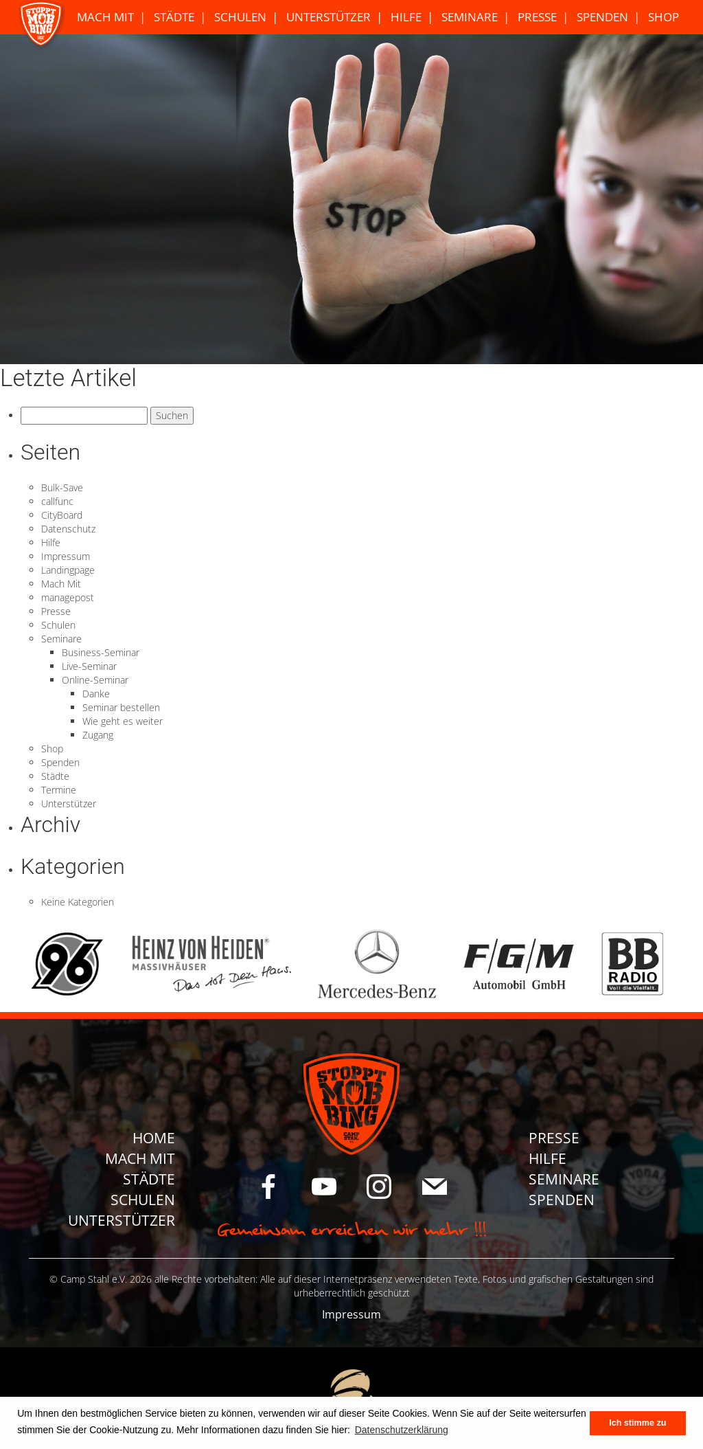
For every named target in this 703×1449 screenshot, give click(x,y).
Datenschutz (68, 528)
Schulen (240, 17)
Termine (58, 789)
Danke (96, 693)
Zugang (97, 734)
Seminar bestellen (121, 707)
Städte (174, 17)
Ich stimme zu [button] (637, 1423)
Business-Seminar (100, 652)
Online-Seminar (95, 679)
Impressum (65, 556)
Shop (663, 17)
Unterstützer (328, 17)
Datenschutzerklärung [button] (401, 1429)
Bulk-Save (62, 487)
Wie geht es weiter (122, 721)
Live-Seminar (89, 666)
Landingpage (68, 569)
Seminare (469, 17)
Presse (537, 17)
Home (153, 1137)
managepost (67, 597)
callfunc (57, 501)
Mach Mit (105, 17)
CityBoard (61, 514)
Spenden (602, 17)
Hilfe (406, 17)
